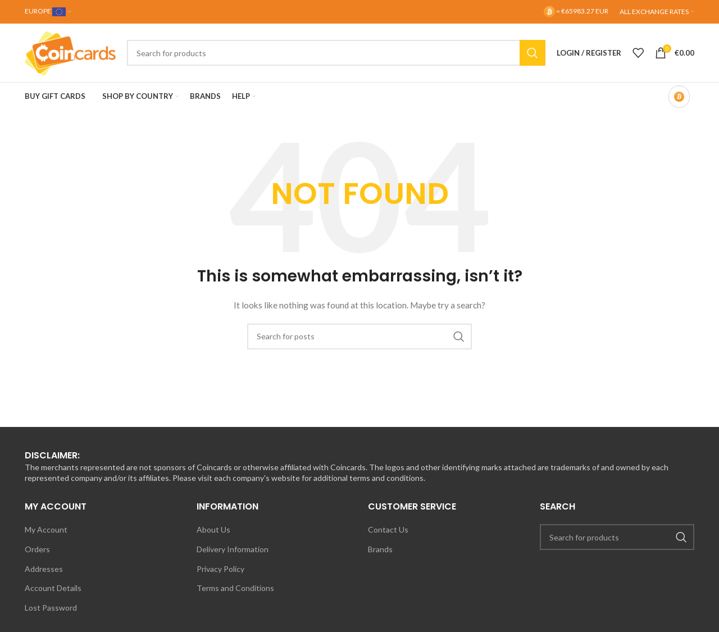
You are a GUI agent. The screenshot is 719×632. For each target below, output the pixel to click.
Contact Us (388, 529)
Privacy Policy (220, 569)
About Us (213, 529)
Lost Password (51, 607)
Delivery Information (233, 549)
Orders (37, 549)
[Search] (336, 53)
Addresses (44, 569)
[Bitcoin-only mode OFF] (679, 96)
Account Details (53, 588)
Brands (380, 549)
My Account (46, 529)
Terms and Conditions (235, 588)
